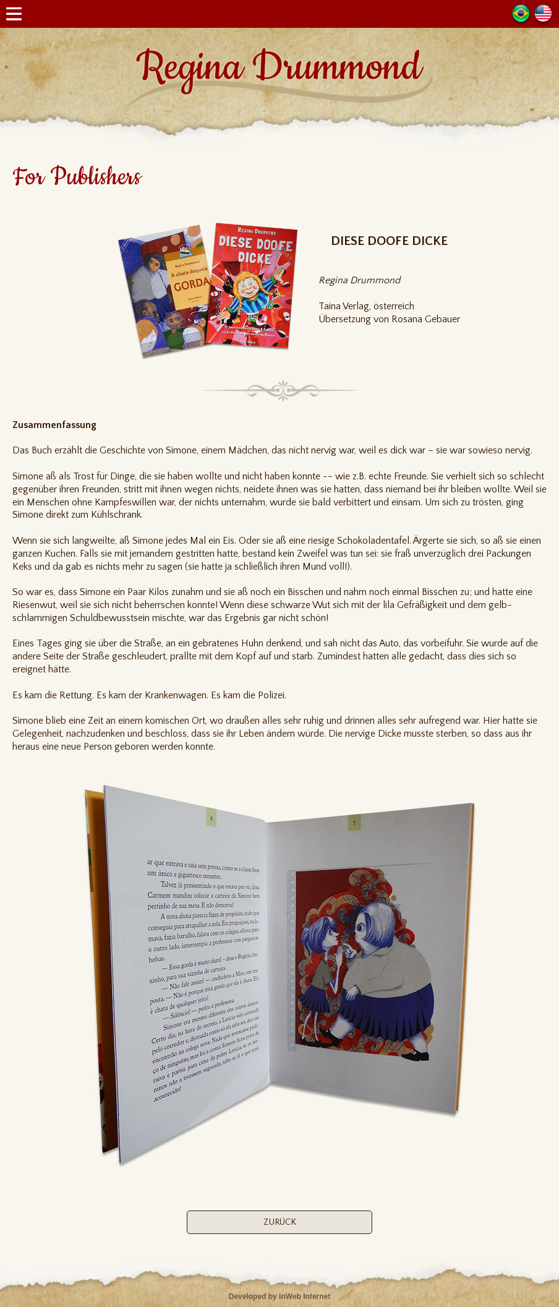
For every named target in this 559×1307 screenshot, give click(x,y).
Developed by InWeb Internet (279, 1296)
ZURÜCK (279, 1222)
